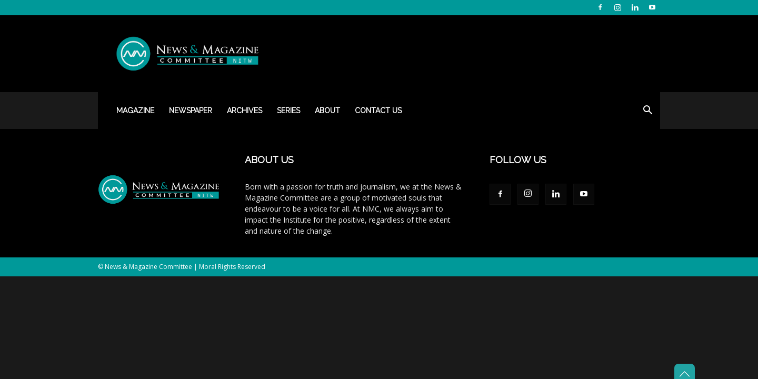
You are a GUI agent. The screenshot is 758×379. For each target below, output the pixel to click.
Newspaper (190, 110)
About (327, 110)
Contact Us (378, 110)
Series (288, 110)
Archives (244, 110)
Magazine (135, 110)
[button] (647, 111)
